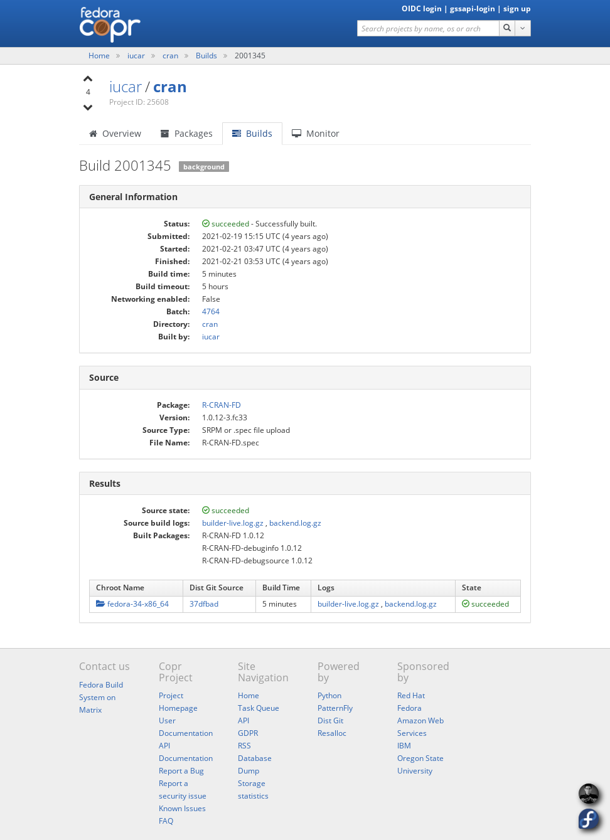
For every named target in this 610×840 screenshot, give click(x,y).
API (243, 720)
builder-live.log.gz (233, 523)
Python (329, 695)
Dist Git (330, 720)
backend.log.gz (295, 523)
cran (171, 55)
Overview (115, 133)
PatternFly (335, 708)
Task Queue (258, 708)
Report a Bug (181, 770)
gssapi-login (472, 8)
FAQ (166, 821)
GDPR (248, 733)
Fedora (409, 708)
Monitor (316, 133)
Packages (187, 133)
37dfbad (204, 603)
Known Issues (182, 808)
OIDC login (422, 8)
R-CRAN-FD (221, 405)
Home (100, 55)
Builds (206, 55)
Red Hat (411, 695)
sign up (517, 8)
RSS (244, 745)
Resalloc (332, 733)
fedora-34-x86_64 (132, 603)
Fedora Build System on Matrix (101, 697)
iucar (137, 55)
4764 (211, 311)
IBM (404, 745)
